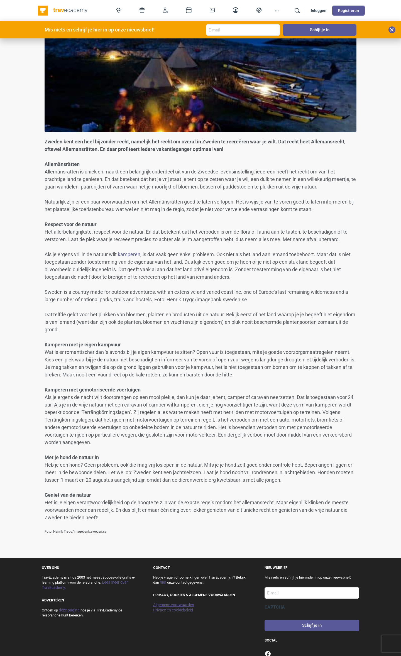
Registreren (348, 10)
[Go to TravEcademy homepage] (63, 10)
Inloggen (318, 10)
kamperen (129, 254)
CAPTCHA (275, 607)
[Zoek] (297, 10)
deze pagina (69, 610)
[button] (391, 29)
